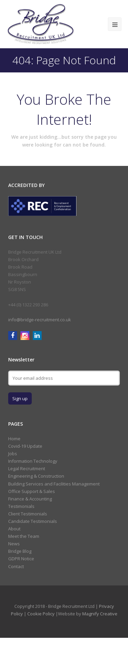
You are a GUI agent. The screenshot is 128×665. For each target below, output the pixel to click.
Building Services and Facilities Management (54, 484)
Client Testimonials (27, 514)
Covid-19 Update (25, 446)
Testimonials (21, 506)
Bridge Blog (19, 551)
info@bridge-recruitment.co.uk (39, 320)
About (14, 529)
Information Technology (32, 461)
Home (14, 439)
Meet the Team (23, 536)
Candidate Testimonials (32, 521)
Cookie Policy (41, 614)
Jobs (12, 453)
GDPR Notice (21, 559)
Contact (16, 566)
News (14, 544)
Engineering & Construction (36, 476)
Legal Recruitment (26, 468)
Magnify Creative (99, 614)
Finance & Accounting (30, 499)
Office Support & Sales (31, 491)
